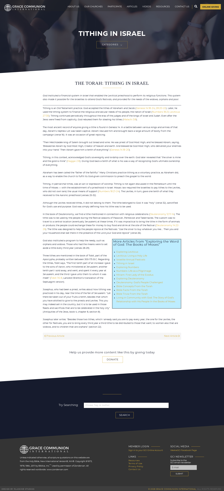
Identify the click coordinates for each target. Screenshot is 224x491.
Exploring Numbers (127, 266)
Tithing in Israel (124, 262)
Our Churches (92, 9)
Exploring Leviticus (126, 251)
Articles (130, 9)
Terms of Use (135, 462)
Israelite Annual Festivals (129, 259)
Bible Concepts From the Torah (133, 285)
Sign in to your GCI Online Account (145, 449)
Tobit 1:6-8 (56, 277)
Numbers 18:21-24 (108, 191)
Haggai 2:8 (73, 161)
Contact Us (180, 9)
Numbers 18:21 (154, 112)
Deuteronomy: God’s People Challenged (138, 281)
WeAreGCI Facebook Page (183, 449)
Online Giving (210, 9)
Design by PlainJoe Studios (18, 488)
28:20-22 (158, 108)
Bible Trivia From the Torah (131, 292)
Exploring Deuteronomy (129, 277)
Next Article (172, 335)
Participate (113, 9)
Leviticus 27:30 (171, 112)
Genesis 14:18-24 (144, 108)
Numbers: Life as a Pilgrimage (132, 270)
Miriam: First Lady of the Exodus (133, 274)
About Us (72, 9)
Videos (145, 9)
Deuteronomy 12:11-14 (161, 214)
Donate (113, 358)
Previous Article (54, 335)
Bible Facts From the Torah (131, 288)
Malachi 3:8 (118, 119)
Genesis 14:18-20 (119, 150)
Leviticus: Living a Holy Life (131, 255)
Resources (161, 9)
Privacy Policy (135, 465)
